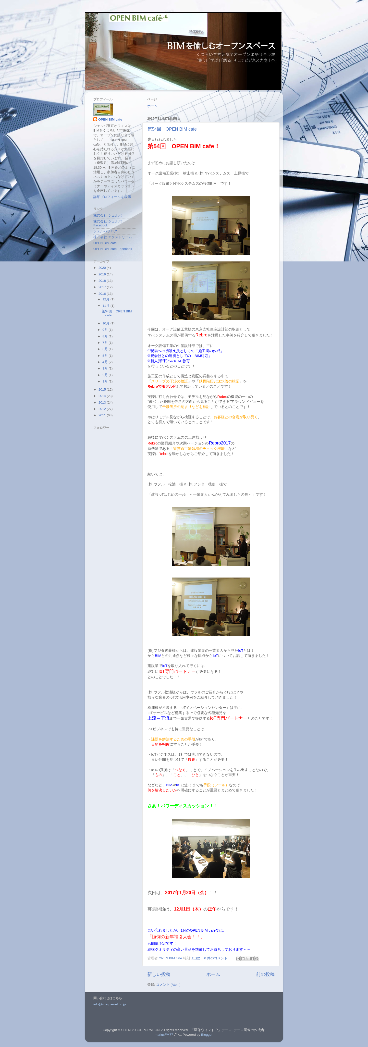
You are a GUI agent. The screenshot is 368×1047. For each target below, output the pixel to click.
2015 (102, 389)
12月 (106, 299)
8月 (105, 336)
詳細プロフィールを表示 (112, 197)
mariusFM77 (164, 1034)
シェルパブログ (105, 231)
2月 (105, 375)
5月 (105, 355)
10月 (106, 323)
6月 (105, 349)
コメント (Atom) (168, 984)
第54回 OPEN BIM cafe (172, 129)
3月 (105, 368)
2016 (102, 294)
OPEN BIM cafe (110, 119)
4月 (105, 362)
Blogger (206, 1034)
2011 (102, 415)
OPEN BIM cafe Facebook (112, 249)
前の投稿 (265, 974)
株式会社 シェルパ (107, 215)
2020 (102, 268)
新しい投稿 (159, 974)
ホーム (152, 106)
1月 (105, 381)
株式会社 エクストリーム (112, 237)
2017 (102, 287)
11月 (106, 306)
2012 (102, 409)
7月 (105, 343)
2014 (102, 396)
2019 (102, 274)
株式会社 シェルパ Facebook (107, 223)
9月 (105, 330)
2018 (102, 281)
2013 (102, 402)
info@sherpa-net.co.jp (109, 1004)
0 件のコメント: (216, 958)
